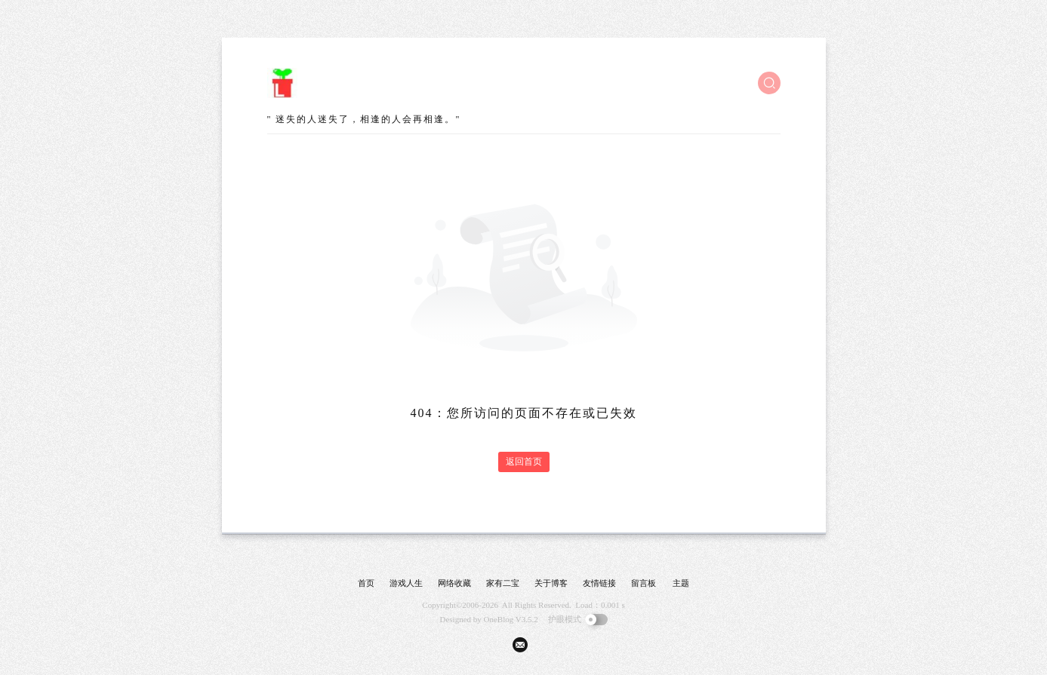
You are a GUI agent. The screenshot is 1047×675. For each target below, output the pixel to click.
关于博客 (551, 583)
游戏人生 (406, 583)
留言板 (643, 583)
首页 (366, 583)
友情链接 (599, 583)
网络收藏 (454, 583)
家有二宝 (502, 583)
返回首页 (524, 461)
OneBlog (499, 619)
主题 (681, 583)
